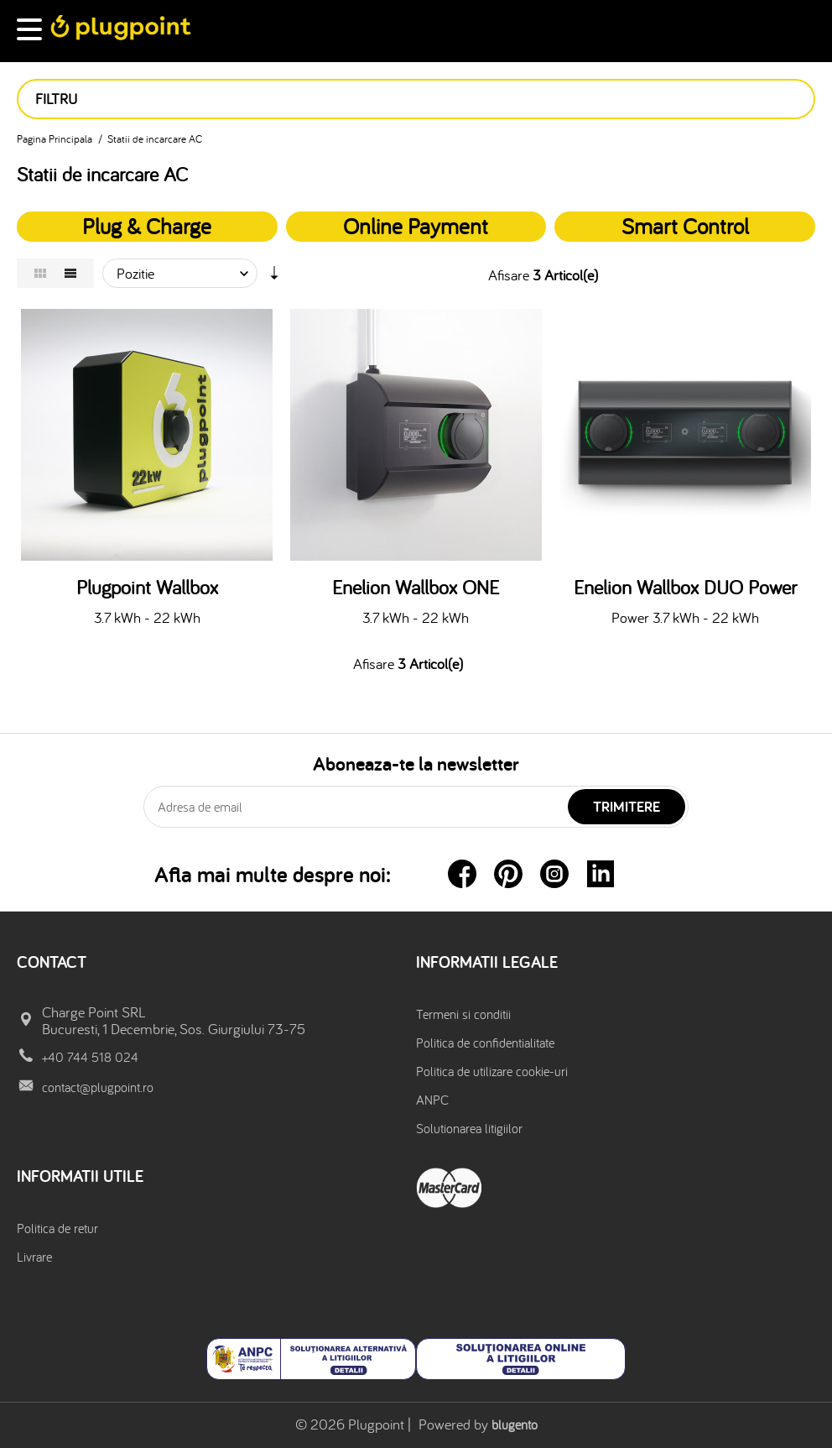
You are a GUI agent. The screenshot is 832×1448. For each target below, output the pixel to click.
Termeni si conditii (463, 1014)
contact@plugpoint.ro (97, 1087)
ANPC (432, 1099)
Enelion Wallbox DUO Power (685, 587)
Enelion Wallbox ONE (415, 587)
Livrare (34, 1256)
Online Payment (415, 226)
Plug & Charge (146, 226)
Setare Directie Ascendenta (274, 277)
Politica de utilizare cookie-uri (492, 1071)
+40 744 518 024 (90, 1056)
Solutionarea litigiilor (469, 1128)
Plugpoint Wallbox (147, 587)
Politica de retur (57, 1228)
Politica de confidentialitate (485, 1042)
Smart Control (685, 226)
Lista (70, 273)
